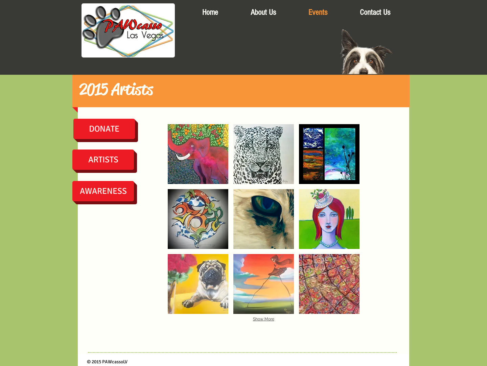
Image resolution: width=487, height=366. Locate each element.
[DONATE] (104, 129)
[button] (198, 154)
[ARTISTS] (103, 160)
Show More (263, 319)
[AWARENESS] (103, 191)
